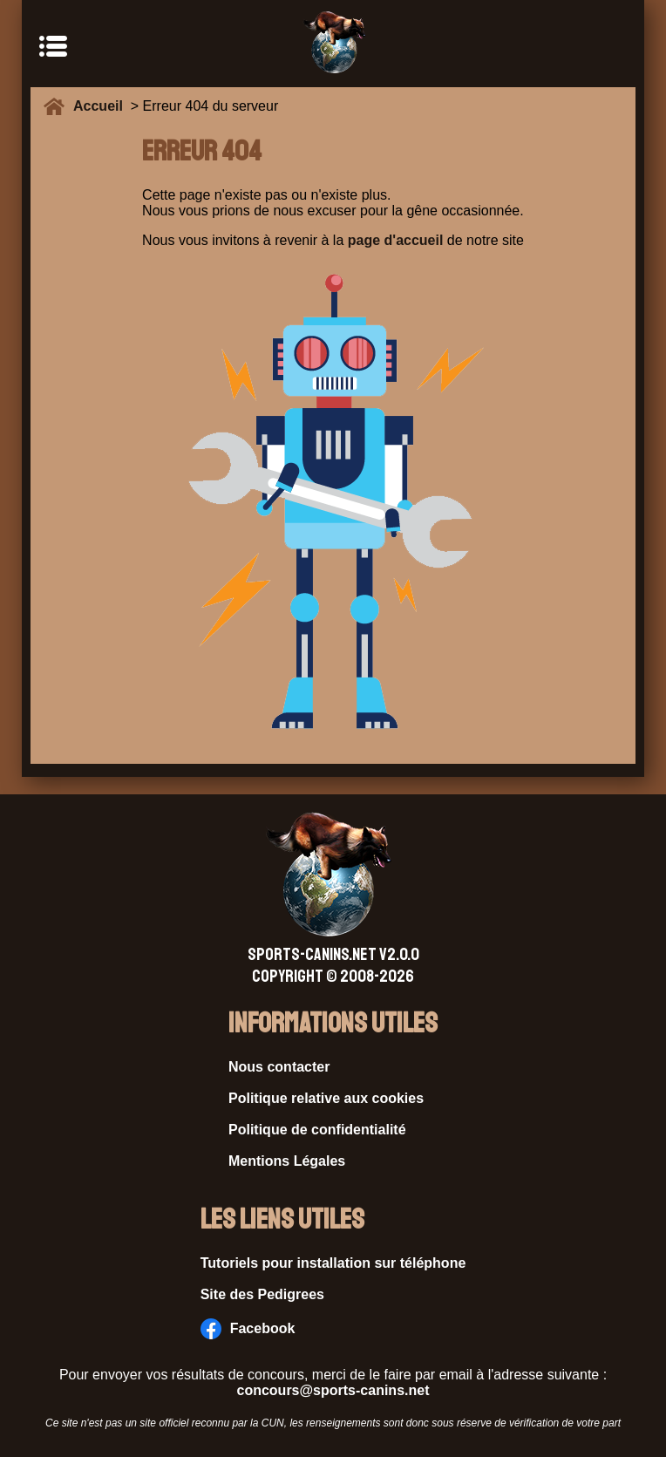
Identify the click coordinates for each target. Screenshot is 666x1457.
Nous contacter (279, 1066)
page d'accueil (396, 240)
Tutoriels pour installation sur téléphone (333, 1263)
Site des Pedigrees (262, 1294)
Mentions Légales (286, 1161)
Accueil (102, 106)
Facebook (248, 1328)
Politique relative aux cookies (326, 1098)
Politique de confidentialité (317, 1129)
